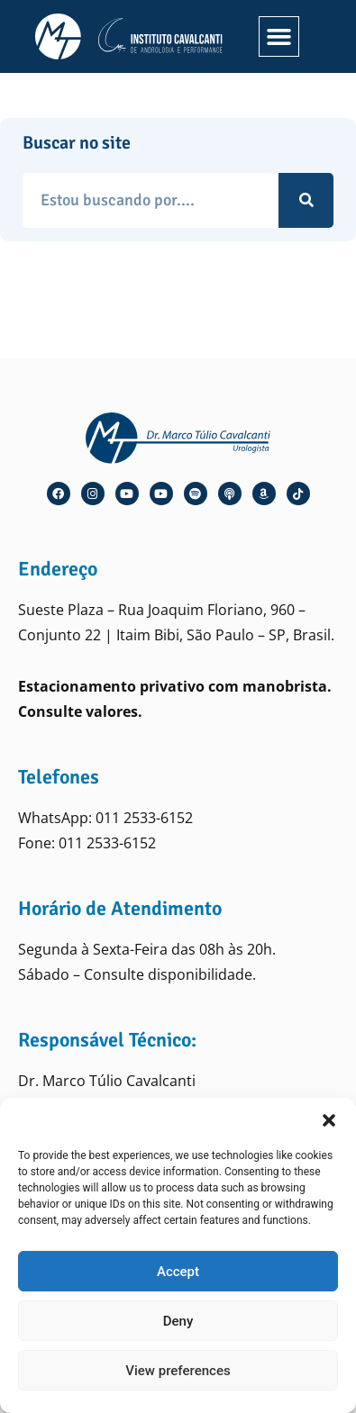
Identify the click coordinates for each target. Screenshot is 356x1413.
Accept (178, 1272)
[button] (329, 1120)
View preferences (177, 1371)
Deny (178, 1321)
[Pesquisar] (305, 200)
